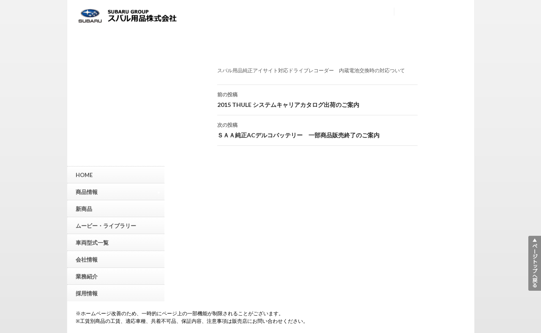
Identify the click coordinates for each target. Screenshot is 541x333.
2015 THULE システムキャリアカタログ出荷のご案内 (317, 99)
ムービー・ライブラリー (106, 225)
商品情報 (118, 191)
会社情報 (87, 259)
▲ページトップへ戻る (534, 263)
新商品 (84, 208)
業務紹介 (87, 276)
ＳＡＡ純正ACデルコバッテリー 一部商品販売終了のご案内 (317, 129)
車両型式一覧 (92, 242)
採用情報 (87, 293)
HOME (84, 175)
